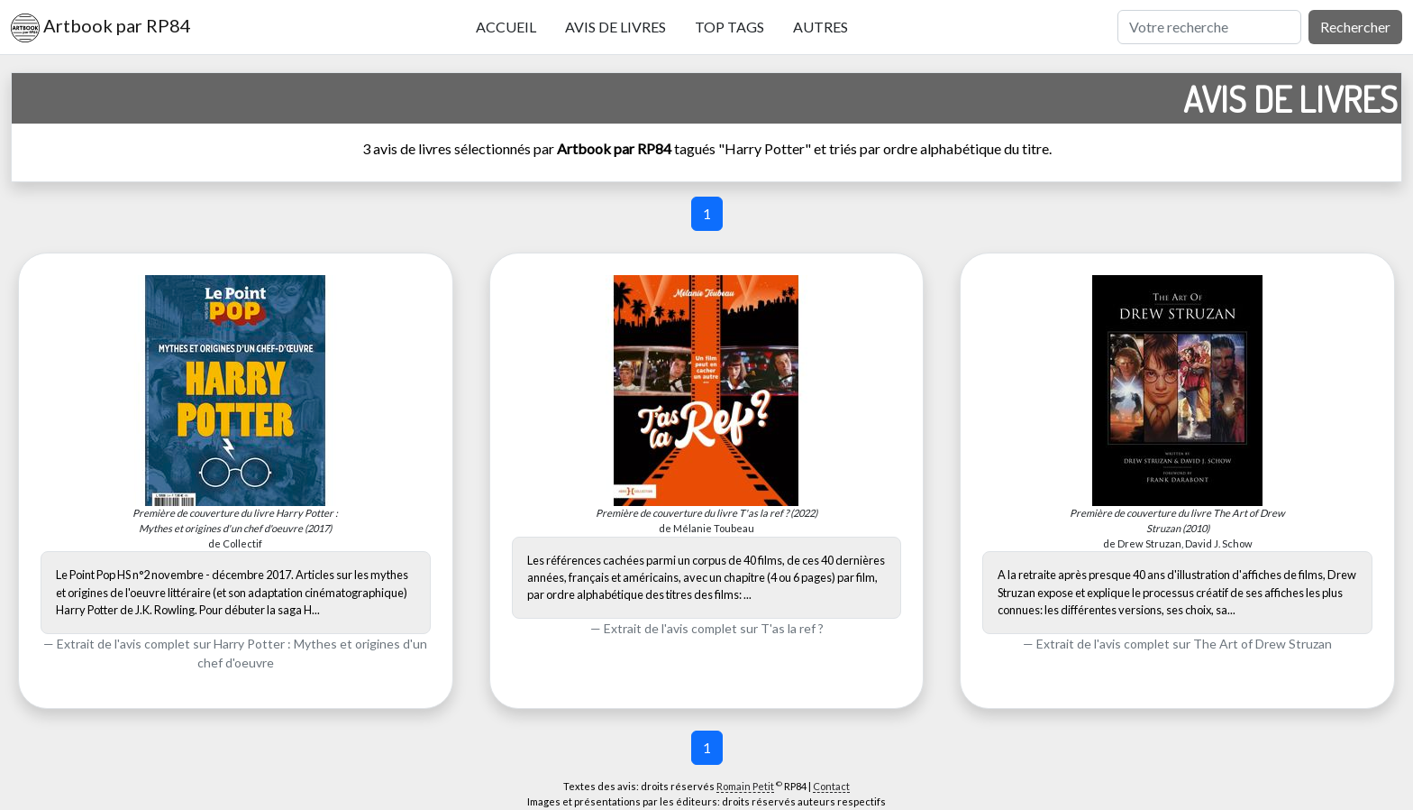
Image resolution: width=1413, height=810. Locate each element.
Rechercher (1355, 26)
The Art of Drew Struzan (1262, 643)
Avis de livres (615, 26)
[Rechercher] (1209, 27)
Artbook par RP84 (101, 28)
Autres (820, 26)
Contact (831, 786)
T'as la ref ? (792, 628)
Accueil (506, 26)
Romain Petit (745, 786)
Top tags (729, 26)
